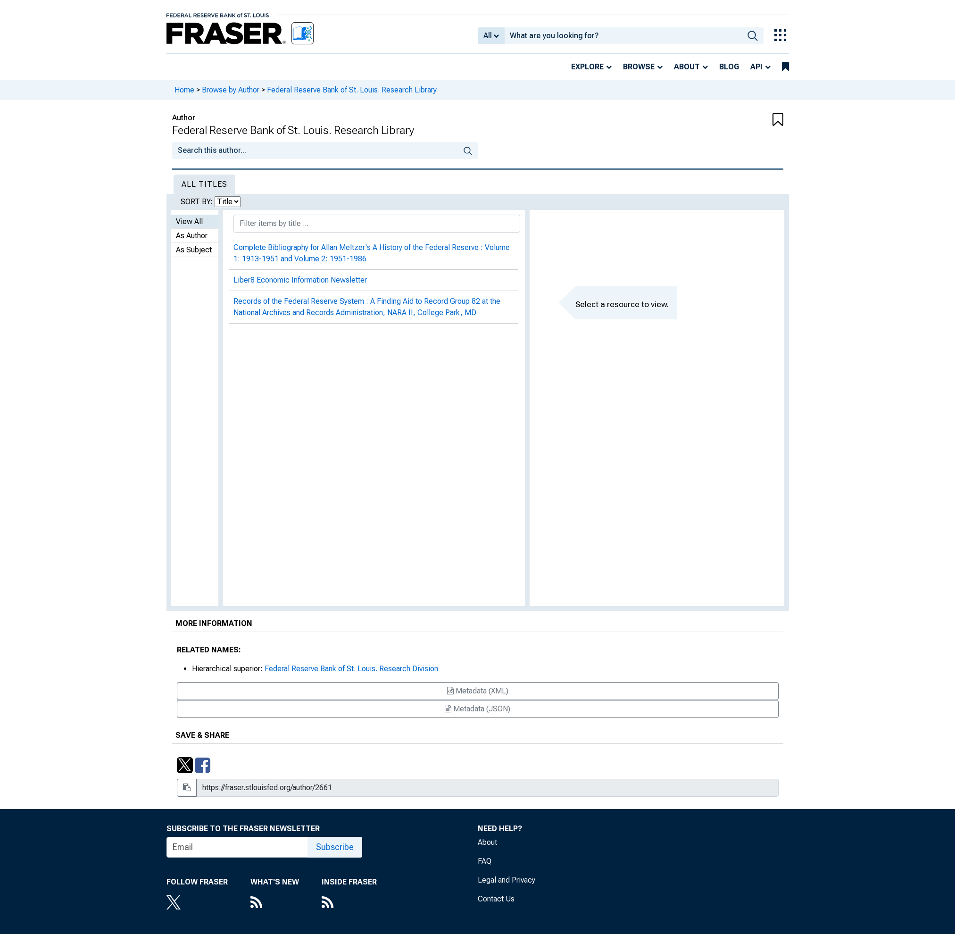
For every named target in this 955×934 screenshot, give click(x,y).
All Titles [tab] (204, 184)
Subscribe (335, 847)
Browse (639, 66)
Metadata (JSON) (477, 708)
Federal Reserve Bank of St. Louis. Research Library (352, 89)
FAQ (484, 861)
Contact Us (496, 898)
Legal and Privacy (506, 880)
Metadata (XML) (477, 690)
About (687, 66)
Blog (729, 66)
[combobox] (623, 35)
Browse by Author (230, 89)
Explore (587, 66)
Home (184, 89)
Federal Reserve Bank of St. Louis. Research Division (351, 668)
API (756, 66)
